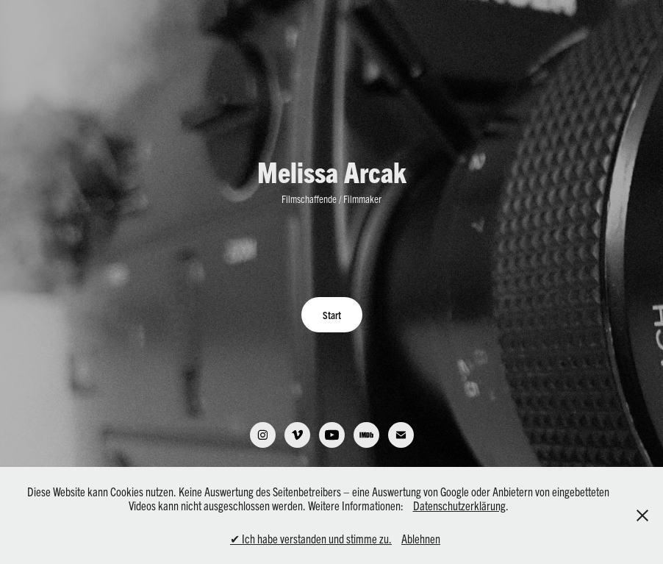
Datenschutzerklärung (459, 505)
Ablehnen (420, 538)
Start (332, 314)
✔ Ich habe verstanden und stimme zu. (311, 538)
